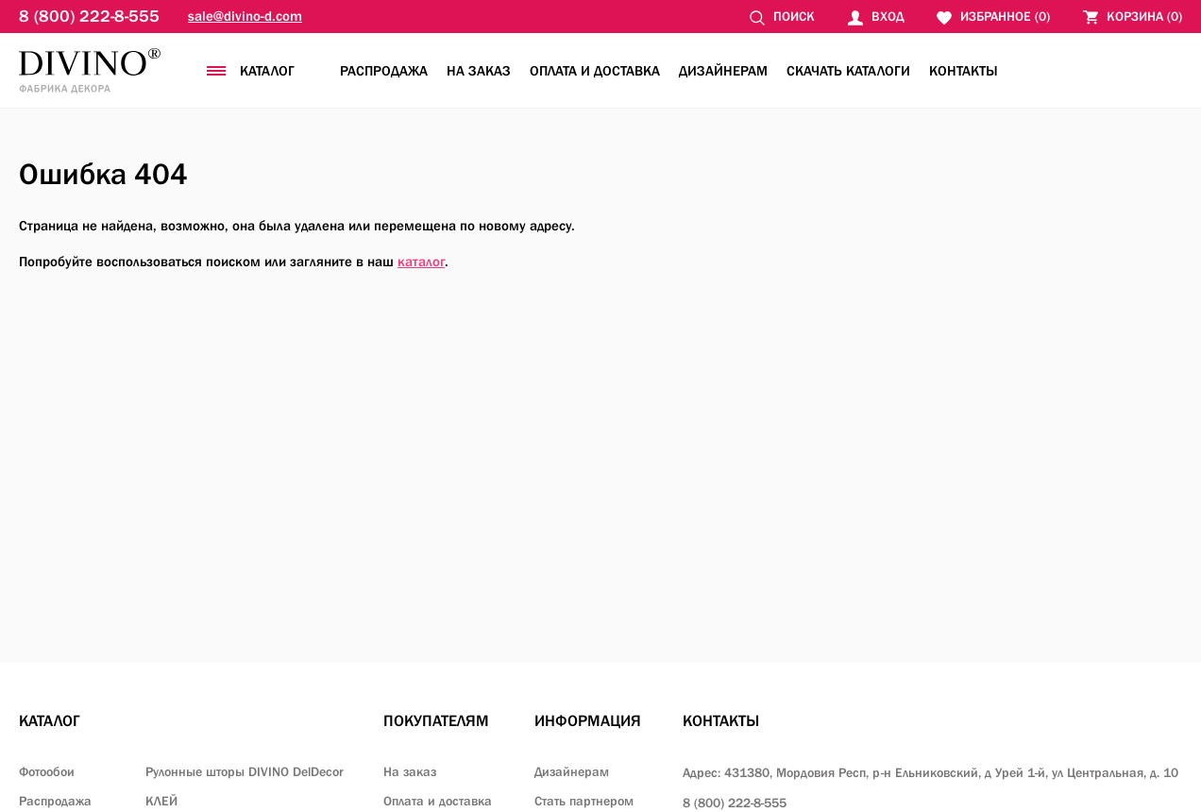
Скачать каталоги (848, 70)
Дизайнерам (723, 70)
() (1132, 16)
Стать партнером (584, 800)
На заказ (479, 70)
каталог (421, 261)
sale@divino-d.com (245, 16)
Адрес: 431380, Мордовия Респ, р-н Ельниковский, (930, 772)
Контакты (963, 70)
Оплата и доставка (595, 70)
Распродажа (384, 70)
